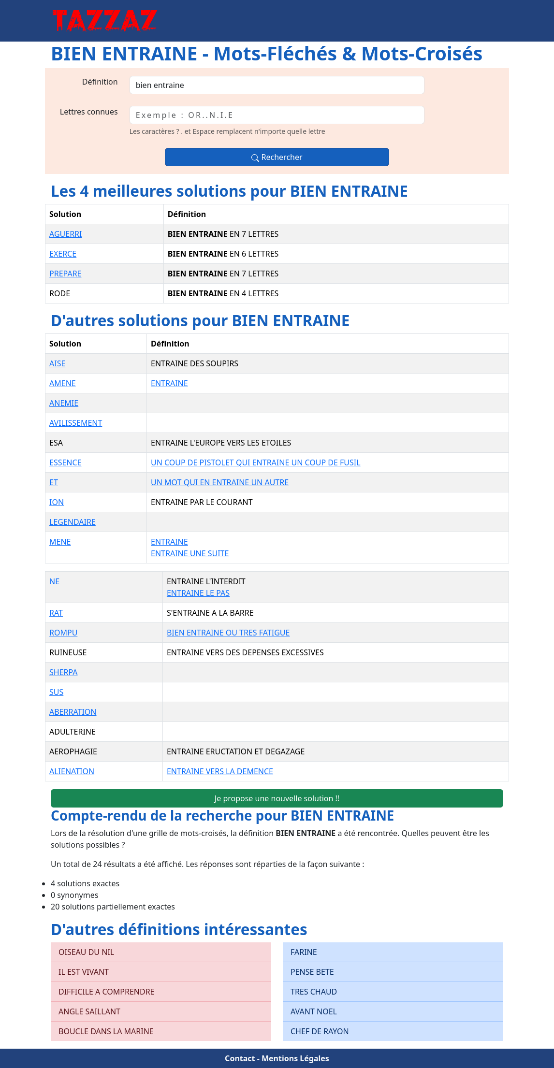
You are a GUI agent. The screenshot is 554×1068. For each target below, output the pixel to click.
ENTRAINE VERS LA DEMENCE (220, 771)
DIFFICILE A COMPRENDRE (106, 991)
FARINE (304, 952)
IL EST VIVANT (83, 972)
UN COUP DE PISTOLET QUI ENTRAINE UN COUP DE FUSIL (256, 462)
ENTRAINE (169, 383)
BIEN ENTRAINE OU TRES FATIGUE (228, 632)
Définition (100, 81)
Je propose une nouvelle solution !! (277, 798)
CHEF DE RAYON (320, 1031)
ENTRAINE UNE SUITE (190, 553)
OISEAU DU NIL (86, 952)
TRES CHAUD (314, 991)
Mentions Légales (295, 1058)
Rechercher (276, 157)
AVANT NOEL (314, 1011)
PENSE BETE (312, 972)
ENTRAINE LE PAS (198, 593)
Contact (240, 1058)
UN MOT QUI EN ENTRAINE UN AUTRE (220, 482)
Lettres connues (89, 111)
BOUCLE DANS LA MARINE (106, 1031)
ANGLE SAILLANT (89, 1011)
